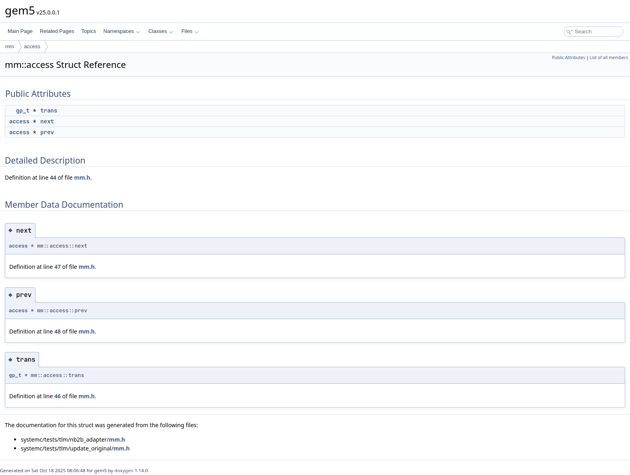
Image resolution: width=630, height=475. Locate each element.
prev (47, 132)
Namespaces (121, 31)
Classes (160, 31)
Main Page (20, 31)
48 (57, 331)
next (47, 121)
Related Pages (57, 31)
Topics (88, 31)
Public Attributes (568, 57)
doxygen (124, 470)
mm (9, 46)
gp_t (23, 110)
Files (189, 31)
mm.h (82, 177)
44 (53, 177)
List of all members (609, 57)
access (32, 46)
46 (57, 396)
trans (49, 110)
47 (57, 266)
